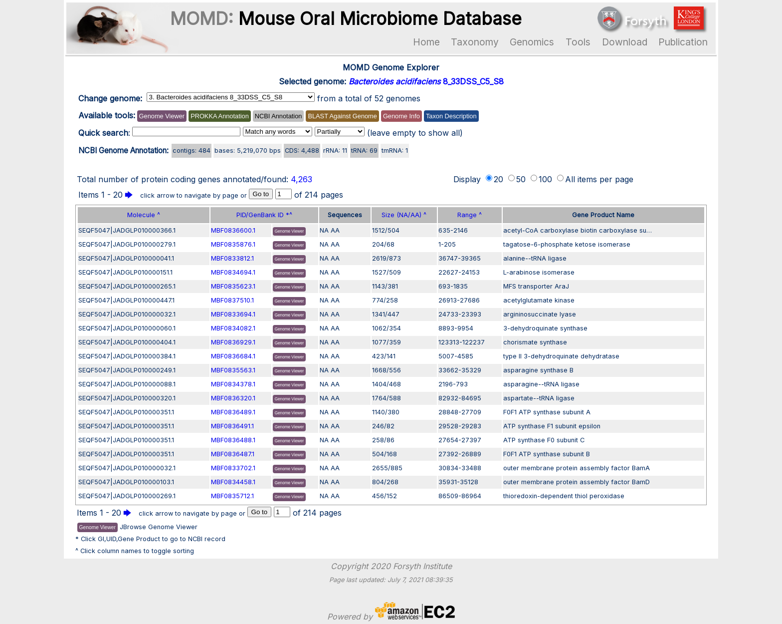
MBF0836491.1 (232, 426)
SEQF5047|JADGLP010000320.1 (127, 398)
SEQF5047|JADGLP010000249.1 (127, 370)
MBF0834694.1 (233, 272)
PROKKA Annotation (220, 116)
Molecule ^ (143, 215)
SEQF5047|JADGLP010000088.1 (127, 384)
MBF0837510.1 (232, 300)
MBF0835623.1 (233, 286)
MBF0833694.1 (233, 314)
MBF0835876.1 (233, 244)
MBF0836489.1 (233, 412)
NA (324, 230)
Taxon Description (451, 116)
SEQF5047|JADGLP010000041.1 (126, 258)
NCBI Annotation (278, 116)
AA (335, 230)
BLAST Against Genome (342, 116)
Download (624, 42)
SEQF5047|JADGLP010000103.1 (126, 482)
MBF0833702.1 (233, 468)
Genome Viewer (162, 116)
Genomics (532, 42)
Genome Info (401, 116)
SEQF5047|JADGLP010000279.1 (127, 244)
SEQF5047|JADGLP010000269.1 (127, 496)
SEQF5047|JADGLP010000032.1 (127, 314)
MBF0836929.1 (233, 342)
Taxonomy (475, 42)
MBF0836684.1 (233, 356)
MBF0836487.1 (232, 454)
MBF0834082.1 (233, 328)
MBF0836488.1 (233, 440)
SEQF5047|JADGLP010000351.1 (126, 412)
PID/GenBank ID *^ (264, 215)
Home (426, 42)
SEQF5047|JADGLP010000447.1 (126, 300)
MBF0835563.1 (233, 370)
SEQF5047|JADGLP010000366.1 (127, 230)
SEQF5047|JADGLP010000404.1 (127, 342)
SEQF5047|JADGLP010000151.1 (125, 272)
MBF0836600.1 (233, 230)
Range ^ (469, 215)
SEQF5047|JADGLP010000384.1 (127, 356)
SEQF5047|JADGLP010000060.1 (127, 328)
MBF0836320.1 (233, 398)
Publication (683, 42)
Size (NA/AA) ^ (404, 215)
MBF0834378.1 (233, 384)
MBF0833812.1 (232, 258)
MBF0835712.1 (232, 496)
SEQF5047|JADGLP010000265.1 (127, 286)
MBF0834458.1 (233, 482)
